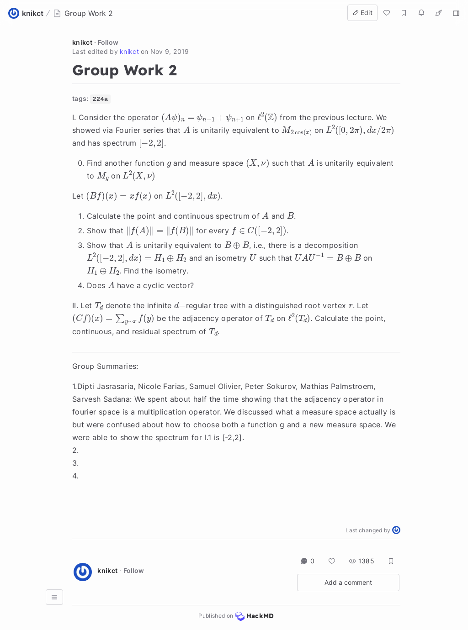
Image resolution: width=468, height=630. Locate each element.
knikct (82, 42)
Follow (108, 42)
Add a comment (348, 582)
